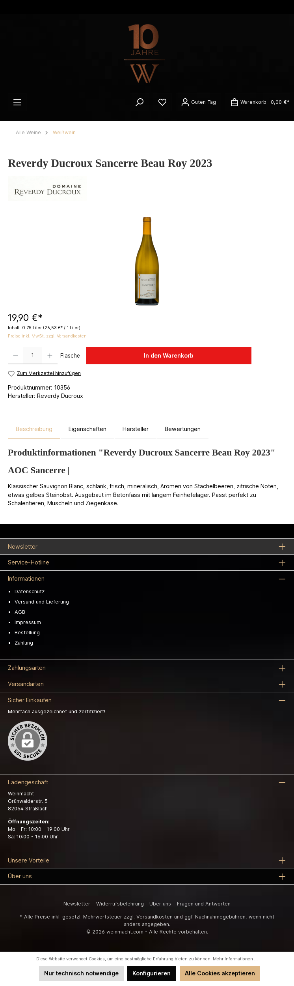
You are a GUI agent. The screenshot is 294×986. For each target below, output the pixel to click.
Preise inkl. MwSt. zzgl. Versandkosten (47, 336)
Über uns (160, 904)
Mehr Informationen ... (235, 959)
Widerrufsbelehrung (120, 904)
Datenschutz (30, 591)
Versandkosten (154, 917)
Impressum (28, 622)
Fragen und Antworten (204, 904)
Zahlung (24, 643)
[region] (147, 261)
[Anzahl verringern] (15, 355)
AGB (20, 612)
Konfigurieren (151, 973)
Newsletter (76, 904)
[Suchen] (139, 102)
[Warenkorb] (257, 102)
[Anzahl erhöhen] (50, 355)
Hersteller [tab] (136, 429)
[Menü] (17, 102)
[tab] (34, 429)
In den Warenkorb (169, 355)
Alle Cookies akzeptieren (220, 973)
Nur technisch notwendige (81, 973)
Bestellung (27, 632)
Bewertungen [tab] (183, 429)
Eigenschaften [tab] (87, 429)
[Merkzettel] (162, 102)
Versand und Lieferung (42, 602)
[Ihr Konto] (198, 102)
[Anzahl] (33, 355)
